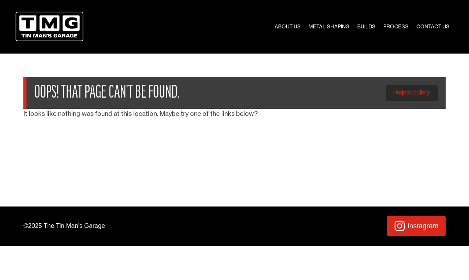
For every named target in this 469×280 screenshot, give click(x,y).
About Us (288, 26)
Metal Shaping (329, 26)
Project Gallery (411, 92)
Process (396, 26)
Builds (366, 26)
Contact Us (433, 26)
